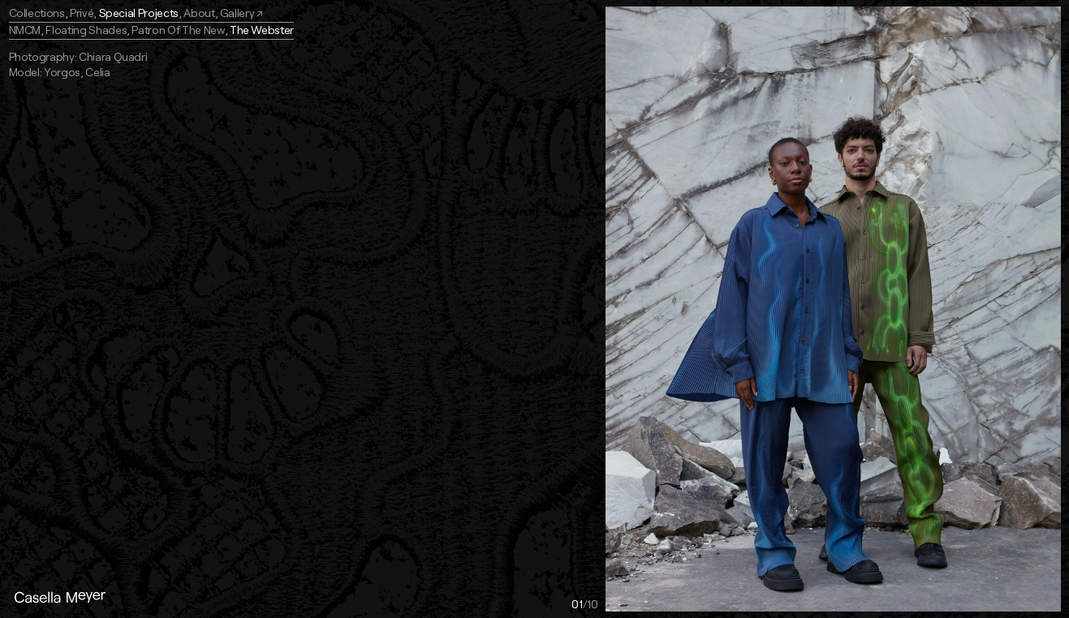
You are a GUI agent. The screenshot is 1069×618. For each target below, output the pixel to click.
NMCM (25, 29)
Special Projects (139, 12)
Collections (37, 12)
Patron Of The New (177, 29)
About (198, 12)
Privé (81, 12)
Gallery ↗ (241, 12)
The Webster (262, 29)
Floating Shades (86, 29)
